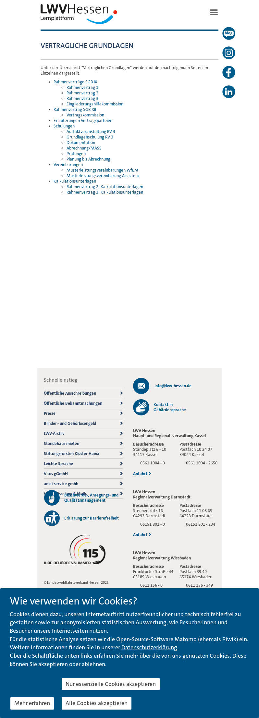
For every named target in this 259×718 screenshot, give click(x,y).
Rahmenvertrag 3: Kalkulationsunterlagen (105, 192)
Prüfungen (76, 153)
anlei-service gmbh (83, 483)
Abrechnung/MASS (84, 148)
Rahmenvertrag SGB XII (75, 109)
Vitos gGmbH (83, 473)
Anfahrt (142, 473)
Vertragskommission (85, 115)
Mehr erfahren (32, 703)
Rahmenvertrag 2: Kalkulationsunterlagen (105, 186)
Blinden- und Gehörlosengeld (83, 423)
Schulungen (64, 126)
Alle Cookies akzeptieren (97, 703)
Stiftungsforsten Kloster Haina (83, 453)
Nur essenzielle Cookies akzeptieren (111, 684)
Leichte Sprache (83, 463)
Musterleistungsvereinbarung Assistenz (103, 175)
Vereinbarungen (68, 164)
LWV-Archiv (83, 433)
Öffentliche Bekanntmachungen (83, 403)
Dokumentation (81, 142)
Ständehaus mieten (83, 443)
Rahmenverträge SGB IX (75, 82)
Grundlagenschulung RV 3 (90, 137)
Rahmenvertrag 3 (82, 98)
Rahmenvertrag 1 (82, 87)
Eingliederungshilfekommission (95, 104)
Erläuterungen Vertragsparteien (83, 120)
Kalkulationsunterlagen (75, 181)
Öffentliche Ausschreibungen (83, 393)
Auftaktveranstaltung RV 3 (91, 131)
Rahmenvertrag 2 (82, 93)
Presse (83, 413)
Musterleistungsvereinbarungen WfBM (102, 170)
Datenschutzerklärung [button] (149, 647)
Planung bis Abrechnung (88, 159)
